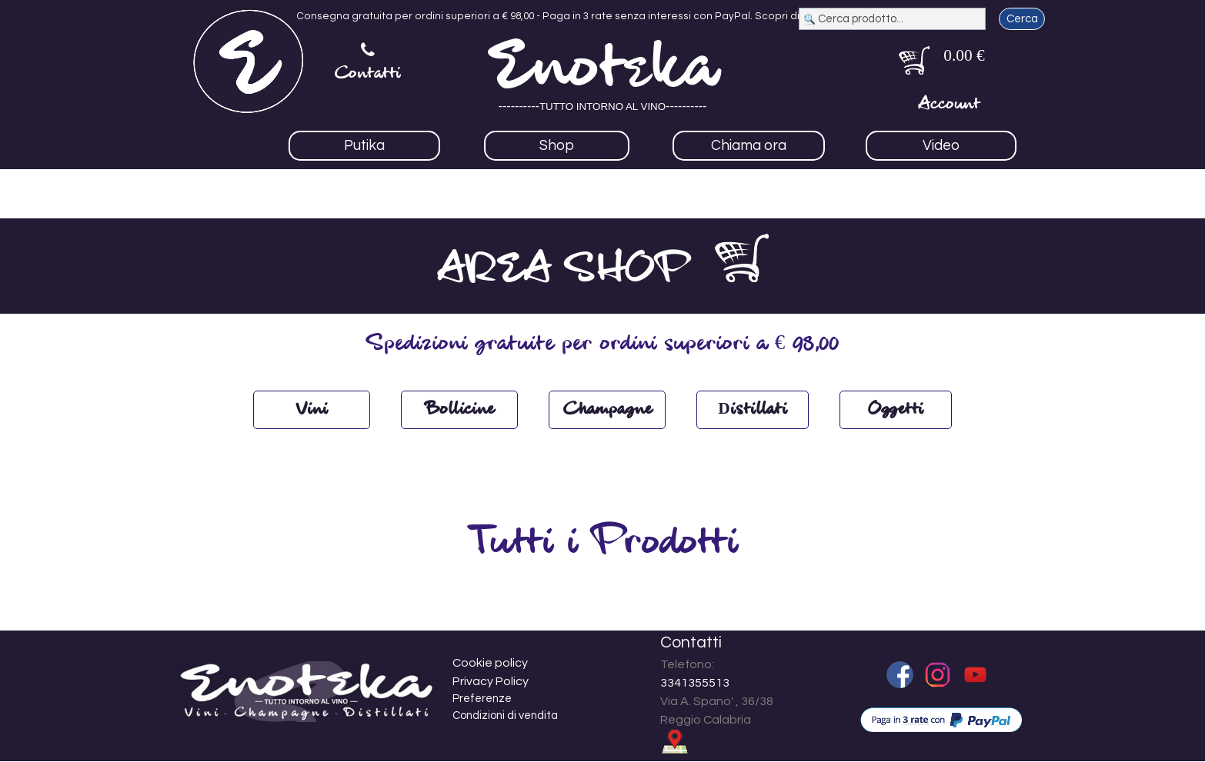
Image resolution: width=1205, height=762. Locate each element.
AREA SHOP (563, 270)
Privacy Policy (490, 681)
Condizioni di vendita (505, 715)
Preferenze (482, 698)
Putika (364, 145)
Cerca (1022, 19)
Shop (556, 145)
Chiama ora (748, 145)
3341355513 (694, 683)
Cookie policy (490, 663)
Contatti (368, 74)
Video (941, 145)
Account (949, 104)
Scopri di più (786, 16)
